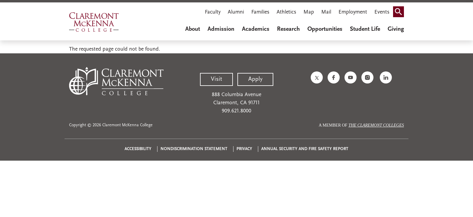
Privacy (244, 149)
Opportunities (324, 29)
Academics (255, 29)
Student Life (365, 29)
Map (308, 12)
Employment (352, 12)
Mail (326, 12)
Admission (221, 29)
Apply (255, 79)
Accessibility (138, 149)
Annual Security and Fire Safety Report (304, 149)
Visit (216, 79)
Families (260, 12)
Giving (396, 29)
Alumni (236, 12)
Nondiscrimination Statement (193, 149)
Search (400, 10)
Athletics (286, 12)
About (192, 29)
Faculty (213, 12)
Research (288, 29)
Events (381, 12)
